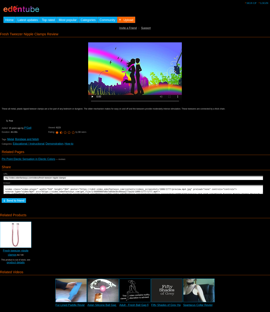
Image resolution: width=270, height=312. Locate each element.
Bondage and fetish (27, 139)
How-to (69, 143)
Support (146, 28)
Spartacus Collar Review (198, 306)
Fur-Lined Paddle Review (70, 306)
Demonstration (55, 143)
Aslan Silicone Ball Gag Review (106, 306)
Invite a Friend (128, 28)
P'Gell (27, 127)
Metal (10, 139)
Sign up (251, 3)
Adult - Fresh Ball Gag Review (137, 306)
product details (16, 264)
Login (264, 3)
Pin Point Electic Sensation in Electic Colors (28, 159)
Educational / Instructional (28, 143)
